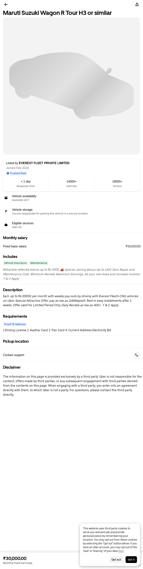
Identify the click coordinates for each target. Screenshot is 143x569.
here (121, 550)
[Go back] (6, 4)
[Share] (136, 4)
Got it (131, 559)
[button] (73, 246)
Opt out (116, 559)
